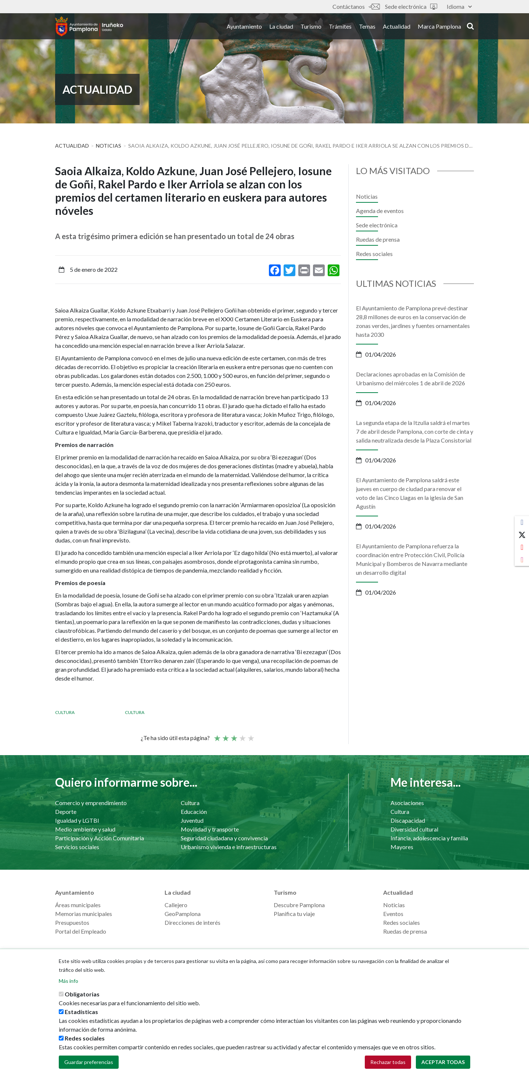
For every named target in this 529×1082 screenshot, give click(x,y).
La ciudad (281, 28)
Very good (250, 735)
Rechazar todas (388, 1062)
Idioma (459, 6)
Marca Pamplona (439, 28)
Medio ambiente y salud (85, 829)
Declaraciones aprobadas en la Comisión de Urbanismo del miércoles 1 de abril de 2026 (410, 378)
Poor (216, 735)
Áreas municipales (78, 904)
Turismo (311, 28)
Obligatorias (82, 994)
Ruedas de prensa (378, 239)
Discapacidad (408, 820)
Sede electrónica (411, 6)
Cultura (65, 712)
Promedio (233, 735)
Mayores (402, 846)
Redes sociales (374, 253)
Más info (68, 981)
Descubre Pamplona (299, 904)
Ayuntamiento (244, 28)
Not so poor (225, 735)
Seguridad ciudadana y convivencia (224, 837)
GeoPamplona (183, 913)
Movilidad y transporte (210, 829)
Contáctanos (355, 6)
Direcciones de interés (192, 922)
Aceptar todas (443, 1062)
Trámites (340, 28)
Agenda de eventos (380, 210)
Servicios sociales (77, 846)
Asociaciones (407, 802)
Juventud (192, 820)
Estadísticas (81, 1011)
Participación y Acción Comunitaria (99, 837)
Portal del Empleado (80, 931)
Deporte (65, 811)
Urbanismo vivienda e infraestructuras (229, 846)
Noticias (108, 146)
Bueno (242, 735)
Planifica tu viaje (294, 913)
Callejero (176, 904)
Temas (367, 28)
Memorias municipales (83, 913)
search (470, 28)
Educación (194, 811)
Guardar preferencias (88, 1062)
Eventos (393, 913)
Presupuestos (72, 922)
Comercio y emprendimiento (91, 802)
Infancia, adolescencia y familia (429, 837)
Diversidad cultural (414, 829)
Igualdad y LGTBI (77, 820)
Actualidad (396, 28)
